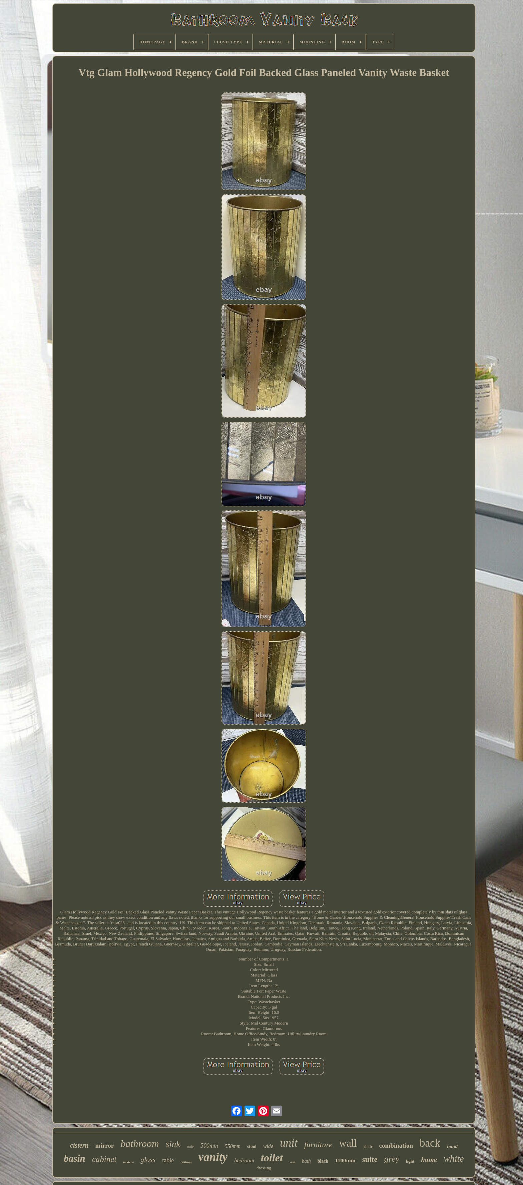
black (323, 1161)
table (168, 1160)
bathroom (139, 1143)
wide (268, 1146)
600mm (186, 1162)
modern (128, 1162)
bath (306, 1161)
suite (370, 1159)
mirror (104, 1145)
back (430, 1143)
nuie (190, 1146)
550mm (232, 1146)
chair (368, 1146)
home (429, 1160)
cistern (79, 1145)
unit (289, 1143)
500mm (209, 1145)
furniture (318, 1144)
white (454, 1158)
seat (292, 1162)
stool (251, 1146)
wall (348, 1143)
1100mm (345, 1160)
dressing (263, 1167)
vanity (212, 1157)
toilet (272, 1158)
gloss (147, 1159)
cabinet (104, 1159)
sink (173, 1144)
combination (396, 1145)
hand (452, 1146)
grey (391, 1159)
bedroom (244, 1160)
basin (74, 1158)
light (410, 1161)
